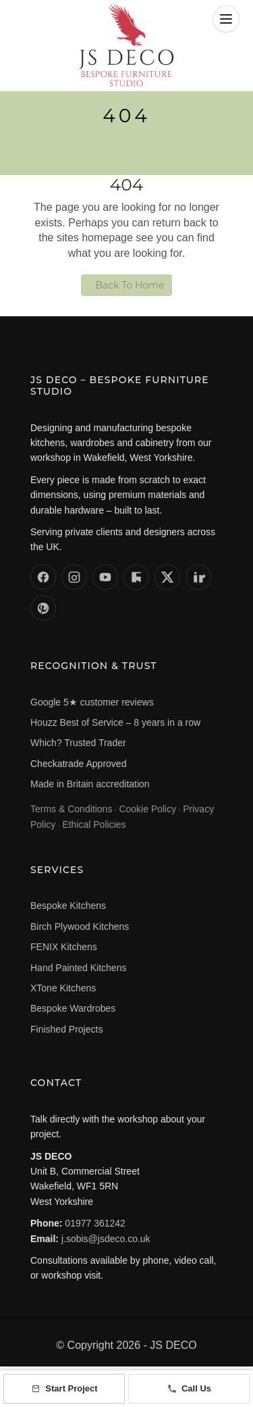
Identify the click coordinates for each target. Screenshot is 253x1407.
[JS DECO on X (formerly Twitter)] (167, 577)
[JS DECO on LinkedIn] (198, 577)
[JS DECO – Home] (126, 45)
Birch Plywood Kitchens (79, 926)
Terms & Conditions (71, 809)
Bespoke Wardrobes (72, 1008)
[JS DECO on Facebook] (43, 577)
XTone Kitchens (63, 988)
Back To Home (130, 285)
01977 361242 (95, 1223)
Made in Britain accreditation (90, 784)
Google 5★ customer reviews (92, 702)
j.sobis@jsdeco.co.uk (105, 1238)
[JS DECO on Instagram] (74, 577)
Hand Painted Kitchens (78, 967)
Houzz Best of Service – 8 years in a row (115, 722)
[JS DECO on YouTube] (105, 577)
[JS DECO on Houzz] (136, 577)
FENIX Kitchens (63, 946)
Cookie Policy (147, 809)
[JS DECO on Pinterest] (43, 608)
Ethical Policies (93, 824)
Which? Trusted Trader (78, 742)
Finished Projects (66, 1029)
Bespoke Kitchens (68, 905)
